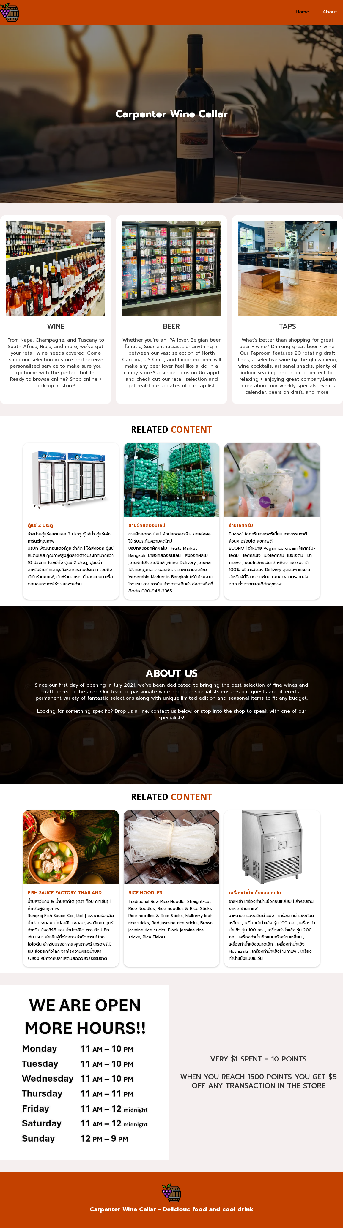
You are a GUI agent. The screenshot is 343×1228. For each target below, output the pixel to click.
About (329, 11)
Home (302, 11)
